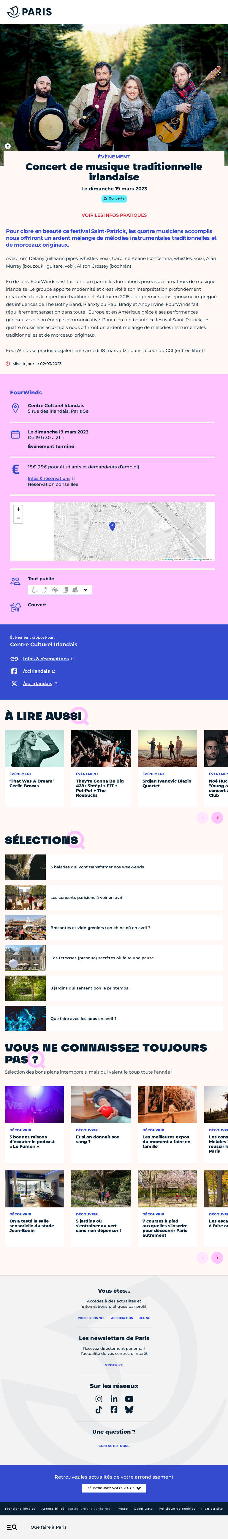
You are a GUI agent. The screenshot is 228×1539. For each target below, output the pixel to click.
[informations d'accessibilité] (60, 590)
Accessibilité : (76, 1509)
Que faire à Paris (48, 1527)
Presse (122, 1509)
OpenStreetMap (194, 559)
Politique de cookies (177, 1509)
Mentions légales (20, 1509)
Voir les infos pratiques (114, 215)
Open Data (143, 1509)
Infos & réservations (49, 478)
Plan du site (212, 1509)
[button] (112, 526)
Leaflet (167, 559)
